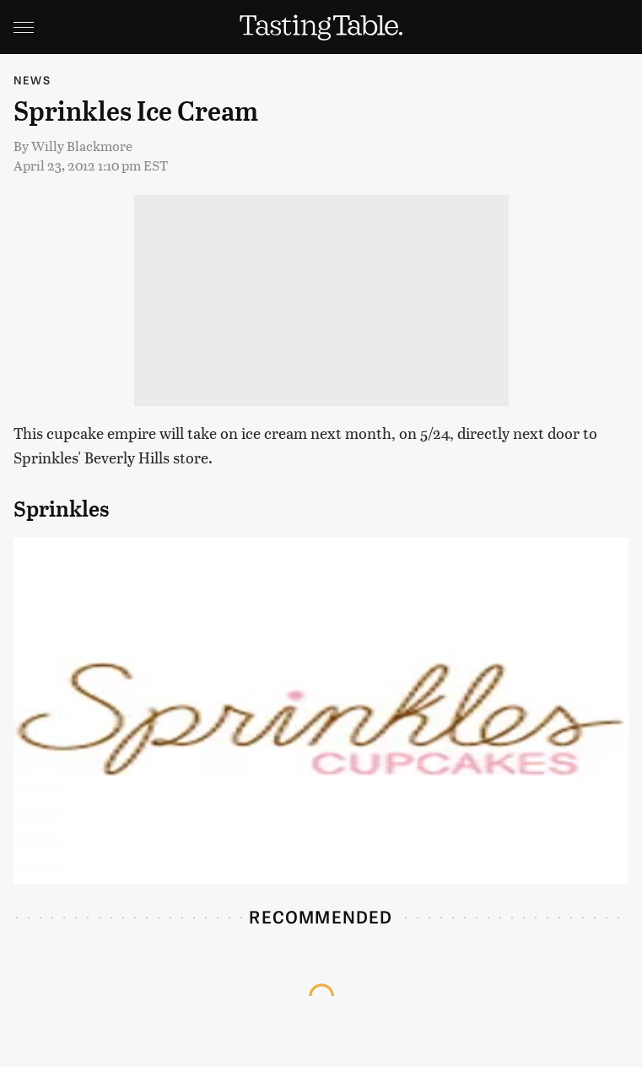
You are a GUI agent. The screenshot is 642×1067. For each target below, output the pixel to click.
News (32, 79)
